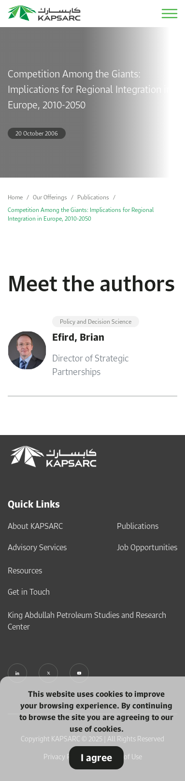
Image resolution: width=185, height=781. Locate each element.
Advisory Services (37, 547)
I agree (96, 757)
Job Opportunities (147, 547)
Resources (25, 570)
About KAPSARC (35, 526)
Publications (93, 197)
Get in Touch (29, 592)
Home (15, 197)
